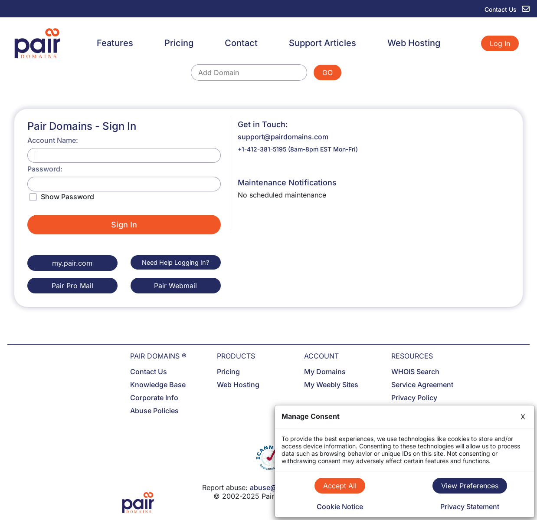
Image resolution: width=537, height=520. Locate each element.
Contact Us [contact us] (507, 9)
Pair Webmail (175, 285)
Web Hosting (413, 43)
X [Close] (523, 416)
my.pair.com (72, 263)
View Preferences (469, 485)
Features (115, 43)
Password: (44, 169)
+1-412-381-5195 (262, 149)
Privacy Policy (414, 397)
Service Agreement (422, 384)
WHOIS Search (415, 371)
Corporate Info (154, 397)
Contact (241, 43)
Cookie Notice (340, 506)
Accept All (340, 485)
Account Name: (52, 140)
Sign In (124, 224)
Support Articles (322, 43)
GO (327, 72)
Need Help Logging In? (175, 262)
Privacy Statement (469, 506)
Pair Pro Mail (72, 285)
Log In (500, 43)
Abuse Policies (154, 410)
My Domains (325, 371)
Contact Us (148, 371)
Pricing (178, 43)
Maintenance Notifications (287, 182)
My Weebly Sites (331, 384)
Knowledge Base (158, 384)
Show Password (67, 196)
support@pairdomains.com (283, 136)
